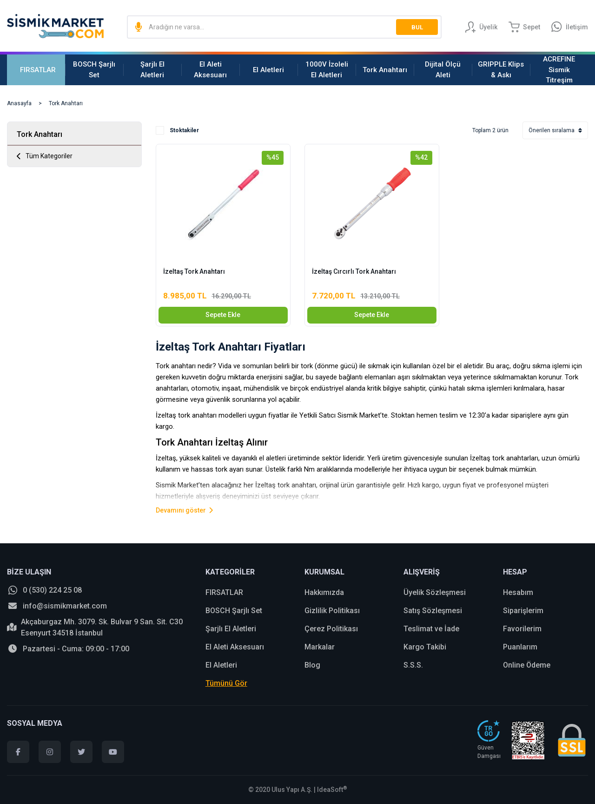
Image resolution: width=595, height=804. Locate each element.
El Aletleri (221, 665)
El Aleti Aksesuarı (234, 646)
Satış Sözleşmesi (432, 610)
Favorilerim (522, 628)
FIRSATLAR (224, 592)
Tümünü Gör (226, 683)
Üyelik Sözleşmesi (434, 592)
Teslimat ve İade (431, 628)
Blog (312, 665)
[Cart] (524, 27)
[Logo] (55, 26)
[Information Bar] (569, 27)
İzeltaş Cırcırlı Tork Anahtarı (354, 271)
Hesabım (518, 592)
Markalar (319, 646)
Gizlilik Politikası (332, 610)
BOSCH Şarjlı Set (233, 610)
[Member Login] (481, 27)
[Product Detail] (223, 156)
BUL (417, 27)
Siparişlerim (523, 610)
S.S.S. (413, 665)
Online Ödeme (526, 665)
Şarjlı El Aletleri (230, 628)
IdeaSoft (332, 789)
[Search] (284, 27)
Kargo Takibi (424, 646)
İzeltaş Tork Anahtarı (194, 271)
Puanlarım (520, 646)
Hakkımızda (324, 592)
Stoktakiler (184, 130)
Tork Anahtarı (66, 103)
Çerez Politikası (331, 628)
